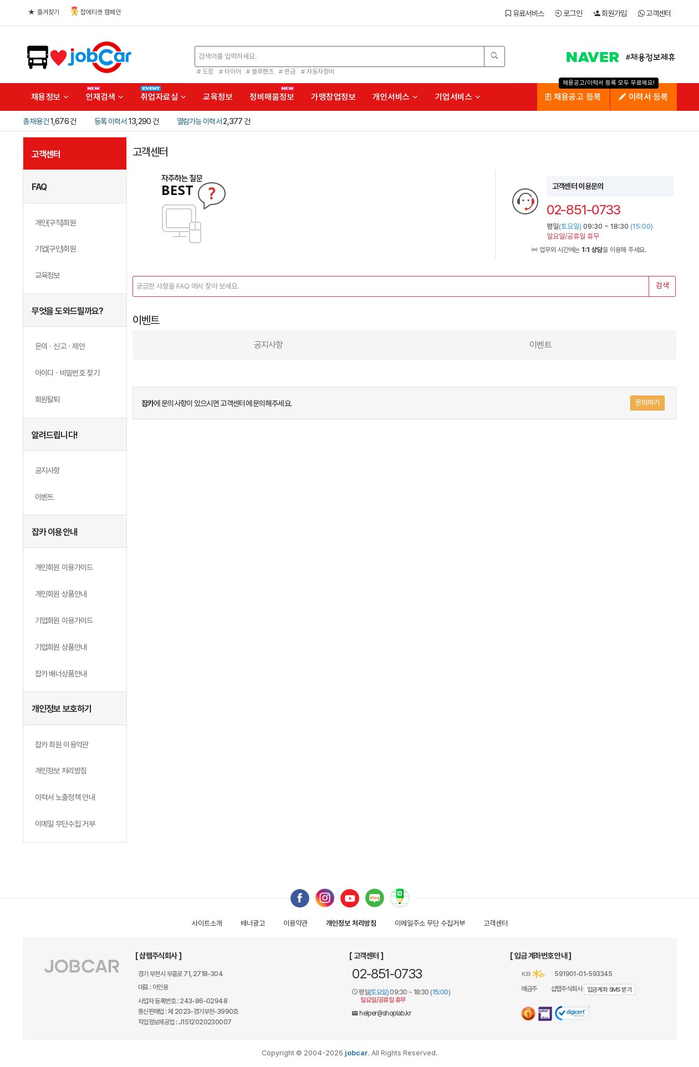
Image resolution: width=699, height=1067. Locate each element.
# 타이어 (230, 71)
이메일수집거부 (430, 923)
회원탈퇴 (47, 399)
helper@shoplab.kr (385, 1013)
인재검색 (105, 97)
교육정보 (218, 97)
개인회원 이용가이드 (64, 567)
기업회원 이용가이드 (64, 620)
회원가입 (610, 13)
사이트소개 (207, 923)
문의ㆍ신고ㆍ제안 (60, 346)
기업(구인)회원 (55, 248)
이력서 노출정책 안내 (65, 797)
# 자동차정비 (317, 71)
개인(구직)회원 (55, 222)
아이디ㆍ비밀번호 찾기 (67, 372)
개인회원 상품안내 (61, 593)
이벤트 (44, 497)
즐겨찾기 (43, 12)
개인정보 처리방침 (61, 770)
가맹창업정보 (333, 97)
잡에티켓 (95, 11)
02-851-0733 (387, 974)
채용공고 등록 (573, 97)
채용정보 (50, 97)
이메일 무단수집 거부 (65, 823)
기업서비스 (458, 97)
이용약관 (295, 923)
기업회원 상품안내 (61, 647)
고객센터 (654, 13)
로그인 (568, 13)
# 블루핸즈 (260, 71)
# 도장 (205, 71)
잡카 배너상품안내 (61, 673)
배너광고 (253, 923)
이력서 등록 (644, 97)
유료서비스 (525, 13)
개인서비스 (396, 97)
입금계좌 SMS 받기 (609, 989)
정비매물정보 (271, 97)
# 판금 (287, 71)
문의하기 (647, 402)
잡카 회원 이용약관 (62, 744)
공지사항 (47, 470)
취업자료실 (164, 97)
